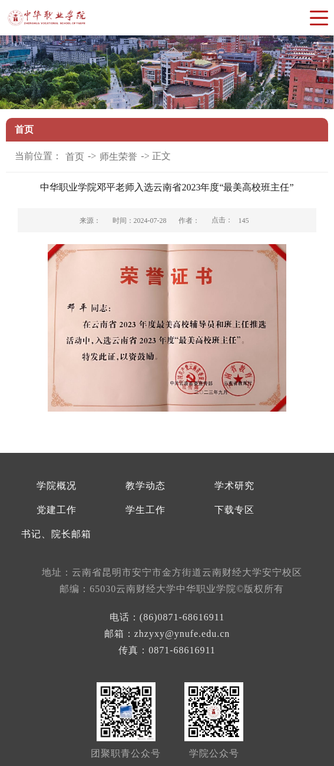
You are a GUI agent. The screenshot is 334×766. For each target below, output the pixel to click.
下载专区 (234, 510)
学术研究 (234, 486)
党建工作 (57, 510)
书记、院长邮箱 (56, 534)
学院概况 (57, 486)
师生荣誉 (118, 157)
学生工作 (145, 510)
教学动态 (145, 486)
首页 (74, 157)
